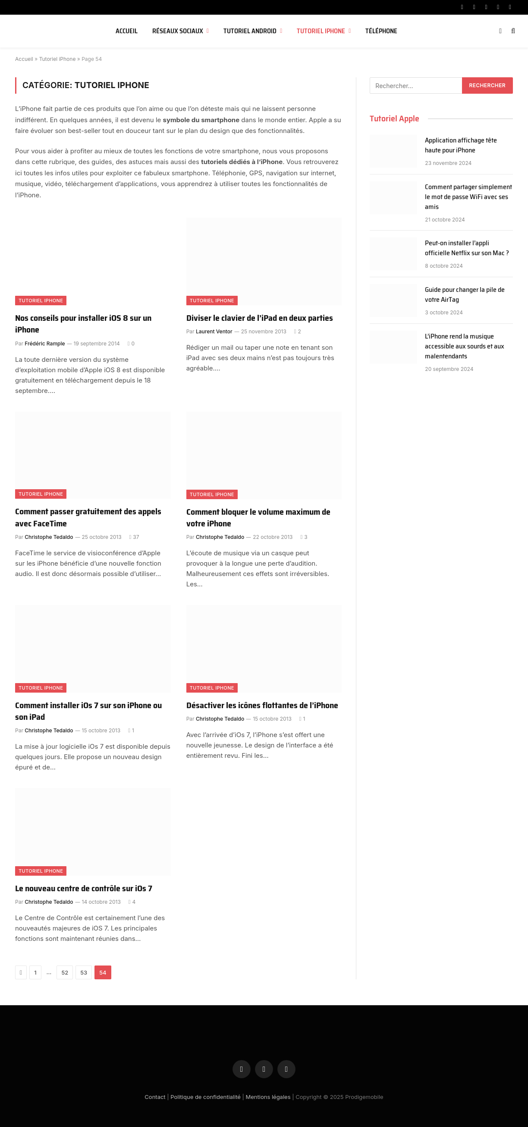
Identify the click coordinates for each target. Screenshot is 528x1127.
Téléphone (381, 31)
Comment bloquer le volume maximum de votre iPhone (258, 517)
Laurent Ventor (214, 331)
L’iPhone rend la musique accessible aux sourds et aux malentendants (464, 346)
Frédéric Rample (45, 343)
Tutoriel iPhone (321, 31)
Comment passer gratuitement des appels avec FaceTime (88, 517)
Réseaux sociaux (177, 31)
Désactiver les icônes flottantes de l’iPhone (262, 705)
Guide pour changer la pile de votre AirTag (465, 295)
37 (134, 537)
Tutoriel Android (250, 31)
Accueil (127, 31)
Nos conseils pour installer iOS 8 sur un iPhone (83, 324)
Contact (155, 1096)
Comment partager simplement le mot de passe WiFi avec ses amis (468, 197)
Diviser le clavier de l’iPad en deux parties (259, 318)
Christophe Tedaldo (49, 537)
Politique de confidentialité (205, 1096)
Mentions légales (268, 1096)
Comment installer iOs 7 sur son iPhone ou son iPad (88, 711)
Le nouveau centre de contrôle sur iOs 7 (83, 888)
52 (64, 972)
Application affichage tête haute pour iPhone (461, 145)
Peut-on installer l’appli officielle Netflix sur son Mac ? (467, 248)
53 (83, 972)
